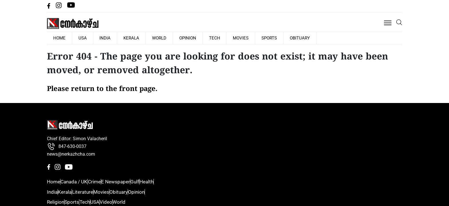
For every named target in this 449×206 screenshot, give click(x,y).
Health (249, 166)
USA (126, 29)
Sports (311, 29)
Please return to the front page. (102, 81)
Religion (357, 115)
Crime (248, 136)
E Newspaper (256, 146)
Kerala (175, 29)
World (202, 29)
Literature (306, 136)
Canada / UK (255, 125)
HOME (103, 29)
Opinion (230, 29)
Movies (283, 29)
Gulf (246, 156)
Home (248, 115)
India (148, 29)
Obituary (342, 29)
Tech (257, 29)
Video (355, 156)
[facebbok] (378, 13)
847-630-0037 (66, 142)
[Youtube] (398, 13)
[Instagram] (387, 13)
